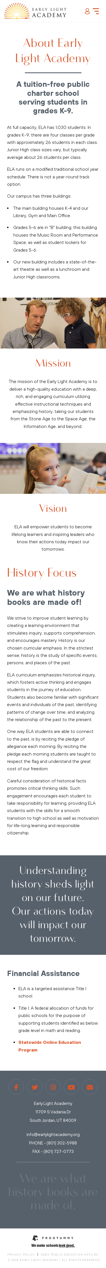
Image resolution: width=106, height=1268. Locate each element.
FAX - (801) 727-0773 (53, 1151)
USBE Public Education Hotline (70, 1254)
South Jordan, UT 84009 (53, 1120)
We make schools (53, 1245)
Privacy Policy (20, 1254)
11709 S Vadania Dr (53, 1111)
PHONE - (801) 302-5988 (53, 1143)
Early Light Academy (53, 1103)
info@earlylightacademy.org (53, 1134)
